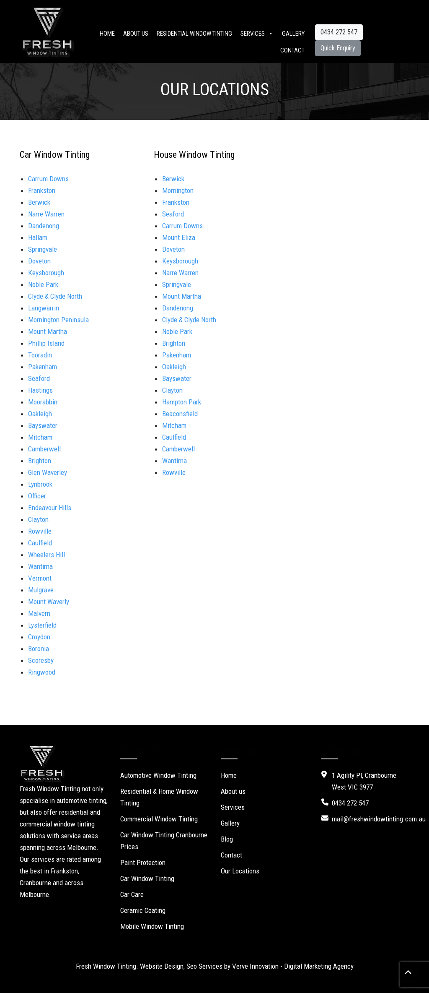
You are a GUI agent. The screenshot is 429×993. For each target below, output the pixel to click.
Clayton (172, 390)
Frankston (41, 190)
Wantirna (40, 566)
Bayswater (42, 425)
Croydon (39, 637)
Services (257, 33)
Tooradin (40, 355)
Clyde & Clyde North (55, 296)
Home (107, 33)
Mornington (178, 190)
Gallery (293, 33)
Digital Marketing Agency (319, 966)
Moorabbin (42, 402)
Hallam (37, 237)
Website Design (161, 966)
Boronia (38, 648)
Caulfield (40, 543)
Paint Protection (142, 862)
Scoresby (41, 660)
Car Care (132, 894)
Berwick (39, 202)
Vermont (40, 578)
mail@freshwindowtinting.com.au (379, 819)
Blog (227, 839)
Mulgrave (41, 590)
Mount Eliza (178, 237)
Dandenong (43, 226)
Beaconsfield (180, 413)
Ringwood (41, 672)
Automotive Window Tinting (158, 775)
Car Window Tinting (147, 878)
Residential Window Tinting (194, 33)
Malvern (39, 613)
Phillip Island (46, 343)
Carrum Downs (48, 179)
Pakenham (42, 366)
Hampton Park (181, 402)
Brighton (39, 460)
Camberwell (44, 449)
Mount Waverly (48, 601)
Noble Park (43, 284)
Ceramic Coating (142, 910)
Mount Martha (47, 331)
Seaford (39, 378)
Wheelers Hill (48, 554)
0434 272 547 (338, 32)
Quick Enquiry (337, 48)
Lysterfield (42, 625)
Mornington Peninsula (58, 319)
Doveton (39, 261)
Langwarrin (43, 308)
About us (135, 33)
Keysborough (46, 272)
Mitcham (40, 437)
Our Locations (240, 871)
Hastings (40, 390)
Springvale (42, 249)
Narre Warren (46, 214)
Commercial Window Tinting (159, 819)
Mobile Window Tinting (152, 926)
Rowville (174, 472)
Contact (292, 50)
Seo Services (204, 966)
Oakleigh (40, 413)
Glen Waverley (47, 472)
